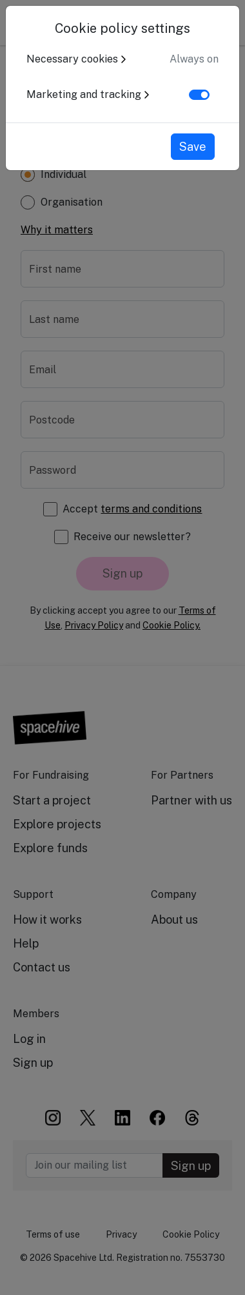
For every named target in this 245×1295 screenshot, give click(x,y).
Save (192, 146)
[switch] (199, 95)
